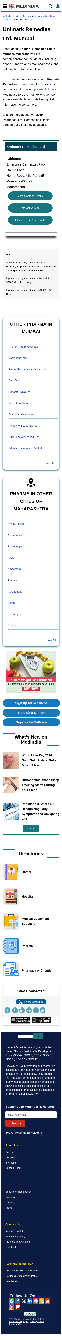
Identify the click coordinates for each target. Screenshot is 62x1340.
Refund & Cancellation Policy (21, 1275)
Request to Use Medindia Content (24, 1270)
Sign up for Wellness (31, 703)
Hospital (28, 896)
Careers (9, 1152)
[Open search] (50, 6)
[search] (25, 1036)
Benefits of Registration (18, 1191)
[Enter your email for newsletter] (31, 1114)
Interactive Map (30, 208)
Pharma (36, 16)
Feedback (11, 1247)
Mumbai (6, 19)
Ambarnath (14, 569)
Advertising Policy (15, 1236)
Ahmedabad (15, 535)
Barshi (11, 602)
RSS (41, 1301)
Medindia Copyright (18, 1321)
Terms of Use (15, 1324)
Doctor (26, 872)
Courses (10, 1157)
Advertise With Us (15, 1231)
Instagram (11, 1307)
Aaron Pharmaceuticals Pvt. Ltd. (27, 369)
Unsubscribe (12, 1281)
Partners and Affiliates (17, 1241)
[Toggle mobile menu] (4, 6)
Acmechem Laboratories (23, 425)
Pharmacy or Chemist (37, 970)
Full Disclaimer (30, 1093)
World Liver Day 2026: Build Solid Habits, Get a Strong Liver (39, 760)
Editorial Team (13, 1167)
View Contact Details (30, 196)
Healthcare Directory (22, 16)
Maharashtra (48, 16)
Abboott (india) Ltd (19, 392)
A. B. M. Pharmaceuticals (23, 346)
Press (8, 1207)
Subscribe (15, 1123)
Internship (11, 1162)
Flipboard (17, 1307)
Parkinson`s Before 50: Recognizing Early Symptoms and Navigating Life (40, 811)
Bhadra (12, 625)
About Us (11, 1145)
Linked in (29, 1301)
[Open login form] (58, 6)
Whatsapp (11, 1301)
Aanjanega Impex (19, 358)
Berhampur (14, 614)
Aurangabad (15, 591)
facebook (17, 1301)
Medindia (7, 16)
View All (50, 463)
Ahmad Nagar (16, 523)
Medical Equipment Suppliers (35, 921)
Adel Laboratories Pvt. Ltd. (24, 437)
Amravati (13, 580)
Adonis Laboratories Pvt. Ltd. (25, 448)
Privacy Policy (37, 1321)
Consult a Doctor (31, 713)
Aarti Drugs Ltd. (18, 380)
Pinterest (35, 1301)
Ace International (18, 403)
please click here (45, 89)
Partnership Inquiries (19, 1264)
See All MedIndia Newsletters (23, 1132)
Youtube (47, 1301)
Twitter (23, 1301)
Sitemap (10, 1197)
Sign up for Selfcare (31, 722)
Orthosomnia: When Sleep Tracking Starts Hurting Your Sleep (40, 785)
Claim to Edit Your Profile (30, 220)
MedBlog (10, 1202)
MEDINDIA (24, 6)
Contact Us (12, 1224)
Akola (11, 557)
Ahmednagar (15, 546)
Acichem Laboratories (21, 414)
